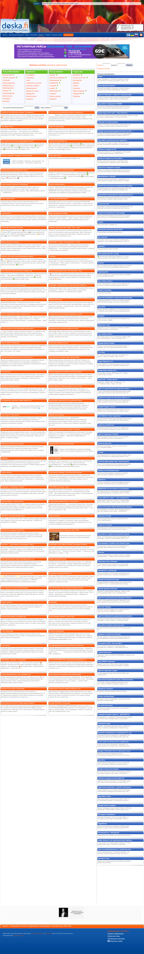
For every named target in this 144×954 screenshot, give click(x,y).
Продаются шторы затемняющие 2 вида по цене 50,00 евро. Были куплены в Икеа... (114, 699)
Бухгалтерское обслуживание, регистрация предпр (65, 674)
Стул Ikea (101, 352)
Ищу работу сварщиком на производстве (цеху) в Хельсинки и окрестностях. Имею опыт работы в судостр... (114, 107)
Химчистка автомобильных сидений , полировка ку (17, 112)
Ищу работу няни (104, 796)
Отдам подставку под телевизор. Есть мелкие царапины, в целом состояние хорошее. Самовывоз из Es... (113, 564)
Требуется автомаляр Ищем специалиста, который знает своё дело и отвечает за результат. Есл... (113, 473)
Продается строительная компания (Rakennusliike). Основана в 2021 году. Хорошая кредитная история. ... (113, 346)
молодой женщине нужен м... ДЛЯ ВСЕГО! (114, 714)
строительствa (103, 204)
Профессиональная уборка (108, 769)
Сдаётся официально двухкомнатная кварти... (115, 616)
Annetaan (53, 94)
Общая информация (116, 934)
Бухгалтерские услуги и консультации (13, 285)
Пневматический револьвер (108, 579)
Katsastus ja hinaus (32, 86)
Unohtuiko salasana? (103, 68)
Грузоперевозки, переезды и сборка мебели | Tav (16, 400)
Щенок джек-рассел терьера (10, 242)
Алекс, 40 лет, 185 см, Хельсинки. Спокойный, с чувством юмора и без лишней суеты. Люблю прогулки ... (114, 745)
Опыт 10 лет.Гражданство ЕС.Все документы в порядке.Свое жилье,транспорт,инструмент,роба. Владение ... (114, 464)
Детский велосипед (105, 705)
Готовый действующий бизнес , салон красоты (64, 501)
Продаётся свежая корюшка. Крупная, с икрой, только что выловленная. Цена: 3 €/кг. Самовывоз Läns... (114, 592)
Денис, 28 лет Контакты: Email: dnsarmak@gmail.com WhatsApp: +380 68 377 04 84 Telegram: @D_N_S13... (114, 537)
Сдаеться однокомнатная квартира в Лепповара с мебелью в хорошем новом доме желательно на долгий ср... (114, 601)
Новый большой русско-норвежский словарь (115, 185)
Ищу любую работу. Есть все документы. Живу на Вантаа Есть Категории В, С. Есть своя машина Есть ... (114, 337)
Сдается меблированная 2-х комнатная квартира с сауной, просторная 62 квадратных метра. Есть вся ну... (114, 852)
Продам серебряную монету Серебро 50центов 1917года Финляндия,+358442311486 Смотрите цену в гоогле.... (114, 808)
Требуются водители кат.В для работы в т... (114, 398)
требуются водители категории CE (111, 778)
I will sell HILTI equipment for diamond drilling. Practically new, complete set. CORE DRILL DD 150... (113, 646)
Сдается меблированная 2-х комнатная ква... (115, 849)
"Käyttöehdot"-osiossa (18, 935)
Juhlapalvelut (77, 94)
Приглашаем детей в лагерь (108, 254)
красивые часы (104, 858)
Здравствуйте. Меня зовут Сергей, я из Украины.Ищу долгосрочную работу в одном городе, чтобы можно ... (114, 501)
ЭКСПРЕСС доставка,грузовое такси (13, 516)
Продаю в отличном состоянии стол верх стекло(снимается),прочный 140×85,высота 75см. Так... (114, 754)
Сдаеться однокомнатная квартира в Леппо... (115, 598)
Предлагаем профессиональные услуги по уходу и (17, 357)
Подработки (102, 823)
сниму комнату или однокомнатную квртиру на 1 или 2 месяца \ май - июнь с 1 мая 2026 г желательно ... (114, 843)
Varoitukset (6, 99)
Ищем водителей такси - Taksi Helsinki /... (113, 113)
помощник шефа (104, 723)
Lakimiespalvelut (8, 93)
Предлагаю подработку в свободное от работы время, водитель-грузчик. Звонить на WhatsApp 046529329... (114, 827)
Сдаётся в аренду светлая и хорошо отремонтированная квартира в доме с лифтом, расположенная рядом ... (114, 98)
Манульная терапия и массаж (58, 343)
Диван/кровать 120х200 (107, 176)
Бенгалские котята (55, 155)
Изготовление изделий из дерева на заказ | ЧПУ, (64, 530)
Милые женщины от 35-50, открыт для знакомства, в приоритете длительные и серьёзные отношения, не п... (114, 573)
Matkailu (76, 83)
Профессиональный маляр (57, 559)
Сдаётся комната (6, 472)
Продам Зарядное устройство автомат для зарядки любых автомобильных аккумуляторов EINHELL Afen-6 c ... (114, 637)
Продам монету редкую (107, 805)
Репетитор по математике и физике (12, 299)
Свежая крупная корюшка (107, 589)
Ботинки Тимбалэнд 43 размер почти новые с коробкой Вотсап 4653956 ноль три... (114, 275)
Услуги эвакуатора (7, 631)
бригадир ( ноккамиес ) (106, 814)
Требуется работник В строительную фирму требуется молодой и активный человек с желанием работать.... (114, 482)
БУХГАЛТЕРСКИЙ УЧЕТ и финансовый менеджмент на (67, 660)
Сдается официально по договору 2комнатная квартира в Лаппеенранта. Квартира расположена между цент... (114, 790)
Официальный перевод (56, 415)
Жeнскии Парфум (104, 607)
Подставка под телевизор (107, 561)
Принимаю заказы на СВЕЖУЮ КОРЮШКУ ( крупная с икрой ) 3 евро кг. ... (116, 655)
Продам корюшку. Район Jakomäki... (108, 249)
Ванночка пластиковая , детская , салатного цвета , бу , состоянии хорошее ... (113, 446)
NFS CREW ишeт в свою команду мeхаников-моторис (66, 588)
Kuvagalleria (57, 3)
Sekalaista (6, 101)
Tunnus (99, 65)
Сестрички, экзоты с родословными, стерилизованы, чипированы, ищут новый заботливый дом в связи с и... (114, 240)
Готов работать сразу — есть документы (113, 498)
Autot (28, 80)
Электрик (52, 256)
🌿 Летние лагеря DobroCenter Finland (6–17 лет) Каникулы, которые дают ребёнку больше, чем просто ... (114, 257)
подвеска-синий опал (106, 425)
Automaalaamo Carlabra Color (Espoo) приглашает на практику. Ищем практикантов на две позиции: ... (113, 546)
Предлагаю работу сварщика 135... (108, 224)
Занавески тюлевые (105, 689)
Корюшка (101, 246)
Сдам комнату (5, 645)
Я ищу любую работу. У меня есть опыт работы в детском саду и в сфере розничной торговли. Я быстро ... (114, 284)
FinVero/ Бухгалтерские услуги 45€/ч (12, 530)
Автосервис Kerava (7, 126)
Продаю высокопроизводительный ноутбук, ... (116, 131)
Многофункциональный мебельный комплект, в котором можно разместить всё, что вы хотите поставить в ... (114, 528)
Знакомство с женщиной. (107, 570)
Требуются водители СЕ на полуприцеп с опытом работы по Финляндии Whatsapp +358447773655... (114, 152)
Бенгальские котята (55, 299)
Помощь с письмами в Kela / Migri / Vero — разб (64, 227)
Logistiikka (30, 78)
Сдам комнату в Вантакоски (10, 415)
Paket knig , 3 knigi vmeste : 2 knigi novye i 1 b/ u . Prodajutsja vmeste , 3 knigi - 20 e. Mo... (111, 382)
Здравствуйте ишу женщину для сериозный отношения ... (115, 835)
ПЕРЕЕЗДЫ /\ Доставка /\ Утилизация (13, 660)
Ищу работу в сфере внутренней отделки (113, 534)
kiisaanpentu (53, 602)
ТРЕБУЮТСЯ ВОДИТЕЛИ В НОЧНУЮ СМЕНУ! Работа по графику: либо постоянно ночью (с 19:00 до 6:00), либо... (118, 116)
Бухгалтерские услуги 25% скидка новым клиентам (17, 703)
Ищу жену (101, 307)
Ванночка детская (104, 443)
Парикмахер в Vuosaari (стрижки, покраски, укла (65, 688)
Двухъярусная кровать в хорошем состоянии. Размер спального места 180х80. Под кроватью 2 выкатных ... (114, 89)
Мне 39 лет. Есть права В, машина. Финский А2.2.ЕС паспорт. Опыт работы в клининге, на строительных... (114, 143)
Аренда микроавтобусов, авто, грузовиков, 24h (16, 674)
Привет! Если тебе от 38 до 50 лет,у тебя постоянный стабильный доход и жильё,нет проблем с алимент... (114, 664)
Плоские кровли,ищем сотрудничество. (13, 616)
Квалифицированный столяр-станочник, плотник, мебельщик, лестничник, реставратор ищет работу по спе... (114, 455)
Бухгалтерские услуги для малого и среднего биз (16, 271)
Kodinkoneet (54, 83)
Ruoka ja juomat (55, 96)
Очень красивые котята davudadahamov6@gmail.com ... (65, 158)
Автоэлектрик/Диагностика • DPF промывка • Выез (65, 271)
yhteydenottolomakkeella (37, 933)
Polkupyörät (30, 94)
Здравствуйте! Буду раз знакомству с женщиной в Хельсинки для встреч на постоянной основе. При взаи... (114, 736)
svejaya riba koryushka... (105, 293)
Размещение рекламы (116, 939)
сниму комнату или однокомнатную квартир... (115, 840)
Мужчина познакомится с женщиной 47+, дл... (115, 733)
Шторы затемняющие (106, 696)
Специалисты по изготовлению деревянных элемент (65, 314)
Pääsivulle (15, 25)
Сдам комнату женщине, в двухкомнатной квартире (65, 472)
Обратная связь (114, 936)
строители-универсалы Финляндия (111, 213)
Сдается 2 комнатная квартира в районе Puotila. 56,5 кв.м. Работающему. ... (113, 519)
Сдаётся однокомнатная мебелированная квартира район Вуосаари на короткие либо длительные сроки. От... (114, 392)
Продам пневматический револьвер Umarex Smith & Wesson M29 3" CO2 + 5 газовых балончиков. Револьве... (115, 583)
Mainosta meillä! (115, 941)
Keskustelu (44, 3)
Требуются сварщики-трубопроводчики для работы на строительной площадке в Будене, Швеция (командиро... (114, 170)
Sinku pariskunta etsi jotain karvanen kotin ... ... (111, 232)
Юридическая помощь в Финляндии (13, 688)
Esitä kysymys (7, 96)
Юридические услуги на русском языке (61, 443)
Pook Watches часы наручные (109, 416)
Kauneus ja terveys (79, 78)
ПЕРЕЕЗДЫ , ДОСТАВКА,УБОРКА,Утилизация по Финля (68, 544)
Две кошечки (102, 237)
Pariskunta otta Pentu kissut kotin (110, 229)
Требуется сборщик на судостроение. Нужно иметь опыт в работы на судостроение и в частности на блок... (114, 125)
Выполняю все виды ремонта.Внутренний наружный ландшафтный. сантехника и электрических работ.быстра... (115, 207)
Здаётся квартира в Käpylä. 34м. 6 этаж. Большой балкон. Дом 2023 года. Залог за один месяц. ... (113, 437)
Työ (76, 3)
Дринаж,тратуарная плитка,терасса (12, 443)
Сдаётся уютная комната (57, 184)
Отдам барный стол (105, 361)
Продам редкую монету (107, 407)
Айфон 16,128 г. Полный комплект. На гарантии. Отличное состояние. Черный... (114, 319)
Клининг (101, 263)
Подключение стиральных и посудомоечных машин (65, 400)
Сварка (100, 222)
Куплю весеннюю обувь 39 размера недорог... (115, 507)
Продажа (101, 316)
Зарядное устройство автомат (109, 634)
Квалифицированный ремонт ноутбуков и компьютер (66, 645)
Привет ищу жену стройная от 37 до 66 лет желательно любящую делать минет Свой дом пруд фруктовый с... (114, 310)
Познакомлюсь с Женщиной (108, 833)
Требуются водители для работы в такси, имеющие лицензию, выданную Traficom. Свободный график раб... (114, 401)
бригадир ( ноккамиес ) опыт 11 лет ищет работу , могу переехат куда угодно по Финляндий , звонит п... (113, 817)
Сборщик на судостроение (108, 122)
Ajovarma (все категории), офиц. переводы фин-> (64, 357)
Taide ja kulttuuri (78, 91)
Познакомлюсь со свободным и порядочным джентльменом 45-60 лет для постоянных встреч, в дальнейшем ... (115, 717)
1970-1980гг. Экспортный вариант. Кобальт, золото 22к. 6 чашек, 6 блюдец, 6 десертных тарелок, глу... (113, 683)
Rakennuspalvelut (9, 83)
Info (50, 3)
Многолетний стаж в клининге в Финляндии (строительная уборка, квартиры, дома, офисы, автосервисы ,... (114, 772)
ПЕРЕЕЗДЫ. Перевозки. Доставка (12, 227)
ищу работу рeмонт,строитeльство (111, 625)
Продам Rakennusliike (106, 343)
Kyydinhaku (30, 75)
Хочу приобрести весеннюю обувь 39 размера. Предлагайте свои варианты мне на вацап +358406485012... (114, 510)
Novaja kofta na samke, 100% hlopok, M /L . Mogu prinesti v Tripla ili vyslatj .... (113, 373)
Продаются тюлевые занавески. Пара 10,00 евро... (112, 691)
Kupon (100, 76)
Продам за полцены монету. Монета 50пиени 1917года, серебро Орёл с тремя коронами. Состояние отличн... (114, 410)
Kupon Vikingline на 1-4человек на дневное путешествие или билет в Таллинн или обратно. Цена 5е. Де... (113, 79)
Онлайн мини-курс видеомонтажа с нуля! (14, 170)
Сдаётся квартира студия (107, 670)
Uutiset (72, 3)
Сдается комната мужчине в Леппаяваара (14, 184)
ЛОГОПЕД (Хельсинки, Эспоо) (59, 487)
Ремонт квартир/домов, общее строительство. (15, 314)
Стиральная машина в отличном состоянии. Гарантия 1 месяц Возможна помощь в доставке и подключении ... (114, 301)
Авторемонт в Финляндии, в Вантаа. (13, 487)
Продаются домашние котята (10, 386)
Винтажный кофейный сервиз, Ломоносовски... (116, 679)
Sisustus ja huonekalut (57, 78)
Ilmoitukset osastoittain (37, 65)
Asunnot (52, 75)
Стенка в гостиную (105, 525)
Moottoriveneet (31, 96)
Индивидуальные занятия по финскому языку (63, 328)
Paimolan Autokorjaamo (56, 631)
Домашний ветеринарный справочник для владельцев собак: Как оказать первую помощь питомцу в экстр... (114, 198)
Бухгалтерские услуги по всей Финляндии (14, 588)
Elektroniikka (54, 91)
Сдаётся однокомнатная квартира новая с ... (115, 388)
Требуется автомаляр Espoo (108, 470)
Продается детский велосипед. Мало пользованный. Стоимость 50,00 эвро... (114, 708)
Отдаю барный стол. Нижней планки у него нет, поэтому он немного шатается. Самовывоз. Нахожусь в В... (114, 364)
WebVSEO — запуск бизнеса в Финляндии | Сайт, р (17, 544)
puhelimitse (48, 933)
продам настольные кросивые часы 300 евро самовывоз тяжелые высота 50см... (114, 861)
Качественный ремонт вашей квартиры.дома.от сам (17, 559)
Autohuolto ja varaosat (33, 83)
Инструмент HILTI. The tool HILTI (110, 643)
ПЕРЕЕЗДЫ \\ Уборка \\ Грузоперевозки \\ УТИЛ (64, 242)
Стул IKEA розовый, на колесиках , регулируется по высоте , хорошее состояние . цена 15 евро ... (113, 355)
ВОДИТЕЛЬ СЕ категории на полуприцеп (113, 489)
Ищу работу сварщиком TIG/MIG (110, 104)
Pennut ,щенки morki (7, 199)
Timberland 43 (103, 272)
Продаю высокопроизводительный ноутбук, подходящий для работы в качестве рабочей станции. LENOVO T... (115, 134)
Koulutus (6, 91)
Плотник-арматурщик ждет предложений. (113, 461)
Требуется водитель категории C (110, 158)
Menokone (65, 3)
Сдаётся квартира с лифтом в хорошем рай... (115, 95)
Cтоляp (100, 452)
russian (37, 3)
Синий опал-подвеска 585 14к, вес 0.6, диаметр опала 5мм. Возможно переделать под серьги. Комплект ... (114, 428)
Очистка (101, 552)
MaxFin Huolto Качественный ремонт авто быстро (17, 573)
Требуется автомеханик (56, 126)
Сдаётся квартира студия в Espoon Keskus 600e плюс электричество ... (113, 673)
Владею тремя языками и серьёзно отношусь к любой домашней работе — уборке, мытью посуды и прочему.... (114, 555)
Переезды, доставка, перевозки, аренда (61, 170)
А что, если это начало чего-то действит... (114, 742)
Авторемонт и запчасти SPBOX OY (60, 573)
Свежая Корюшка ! (105, 652)
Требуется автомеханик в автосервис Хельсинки (64, 429)
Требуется (101, 479)
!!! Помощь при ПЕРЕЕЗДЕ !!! (58, 199)
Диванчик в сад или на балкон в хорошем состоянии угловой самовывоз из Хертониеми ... (114, 328)
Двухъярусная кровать (106, 85)
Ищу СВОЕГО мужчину (106, 661)
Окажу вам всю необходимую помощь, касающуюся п (66, 112)
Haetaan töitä (7, 75)
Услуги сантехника (55, 458)
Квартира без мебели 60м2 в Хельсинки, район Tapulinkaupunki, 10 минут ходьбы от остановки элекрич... (113, 619)
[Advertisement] (118, 883)
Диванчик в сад (104, 325)
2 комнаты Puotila (104, 516)
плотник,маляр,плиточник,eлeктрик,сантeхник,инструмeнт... (114, 628)
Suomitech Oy (57, 926)
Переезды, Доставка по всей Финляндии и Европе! (17, 256)
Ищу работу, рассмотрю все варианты (112, 140)
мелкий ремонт (6, 213)
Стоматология (5, 371)
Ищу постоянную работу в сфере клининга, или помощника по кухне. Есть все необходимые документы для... (114, 266)
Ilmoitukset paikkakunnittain (57, 65)
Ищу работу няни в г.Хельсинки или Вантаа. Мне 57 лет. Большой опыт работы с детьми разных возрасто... (114, 799)
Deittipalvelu (77, 80)
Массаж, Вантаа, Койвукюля (10, 343)
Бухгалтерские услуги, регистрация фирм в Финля (17, 141)
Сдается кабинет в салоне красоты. (12, 501)
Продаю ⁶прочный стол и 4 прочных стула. (114, 751)
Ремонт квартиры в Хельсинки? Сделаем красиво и (65, 371)
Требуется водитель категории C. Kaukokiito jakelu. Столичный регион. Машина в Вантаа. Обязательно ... (114, 161)
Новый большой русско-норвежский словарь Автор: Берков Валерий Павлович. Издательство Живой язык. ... (114, 189)
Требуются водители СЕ (107, 149)
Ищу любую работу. (105, 281)
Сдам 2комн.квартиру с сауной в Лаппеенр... (115, 787)
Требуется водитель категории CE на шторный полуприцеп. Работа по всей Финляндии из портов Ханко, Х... (114, 781)
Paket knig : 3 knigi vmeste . (108, 379)
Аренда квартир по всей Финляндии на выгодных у (17, 328)
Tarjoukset (76, 88)
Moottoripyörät (31, 88)
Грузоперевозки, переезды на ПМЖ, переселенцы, (17, 429)
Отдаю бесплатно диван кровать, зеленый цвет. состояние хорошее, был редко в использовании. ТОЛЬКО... (114, 179)
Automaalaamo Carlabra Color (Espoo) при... (114, 543)
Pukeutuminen (54, 80)
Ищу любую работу (105, 334)
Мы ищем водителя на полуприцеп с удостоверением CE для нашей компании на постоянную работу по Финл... (115, 492)
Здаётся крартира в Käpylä (108, 434)
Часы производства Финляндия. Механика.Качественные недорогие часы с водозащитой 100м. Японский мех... (115, 419)
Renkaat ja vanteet (32, 91)
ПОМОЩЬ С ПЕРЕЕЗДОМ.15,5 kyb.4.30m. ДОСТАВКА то (67, 285)
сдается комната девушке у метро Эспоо (62, 616)
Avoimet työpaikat (9, 78)
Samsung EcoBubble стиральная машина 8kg (115, 298)
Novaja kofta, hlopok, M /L (107, 370)
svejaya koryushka (104, 290)
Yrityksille (6, 80)
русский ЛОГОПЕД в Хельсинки (59, 703)
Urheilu (75, 86)
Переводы (4, 458)
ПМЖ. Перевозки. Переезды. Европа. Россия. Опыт (65, 386)
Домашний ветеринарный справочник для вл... (116, 195)
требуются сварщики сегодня (109, 167)
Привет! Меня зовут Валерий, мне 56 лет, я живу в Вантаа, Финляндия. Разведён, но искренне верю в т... (113, 763)
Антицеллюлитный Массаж (58, 141)
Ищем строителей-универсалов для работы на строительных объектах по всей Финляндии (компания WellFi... (114, 216)
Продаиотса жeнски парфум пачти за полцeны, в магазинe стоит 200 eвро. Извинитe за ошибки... (114, 610)
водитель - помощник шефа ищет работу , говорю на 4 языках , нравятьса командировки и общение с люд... (114, 726)
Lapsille (52, 88)
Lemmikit (53, 86)
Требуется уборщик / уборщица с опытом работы (16, 155)
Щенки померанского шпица (58, 213)
